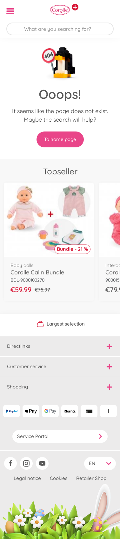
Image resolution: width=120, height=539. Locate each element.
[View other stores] (75, 7)
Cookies (58, 478)
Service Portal (60, 436)
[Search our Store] (60, 29)
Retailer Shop (91, 478)
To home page (60, 139)
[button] (106, 11)
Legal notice (27, 478)
